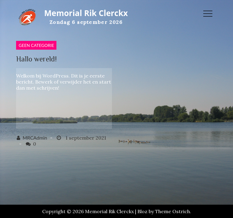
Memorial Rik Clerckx (86, 13)
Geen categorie (36, 45)
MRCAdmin (34, 137)
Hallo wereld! (36, 59)
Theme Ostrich (172, 211)
